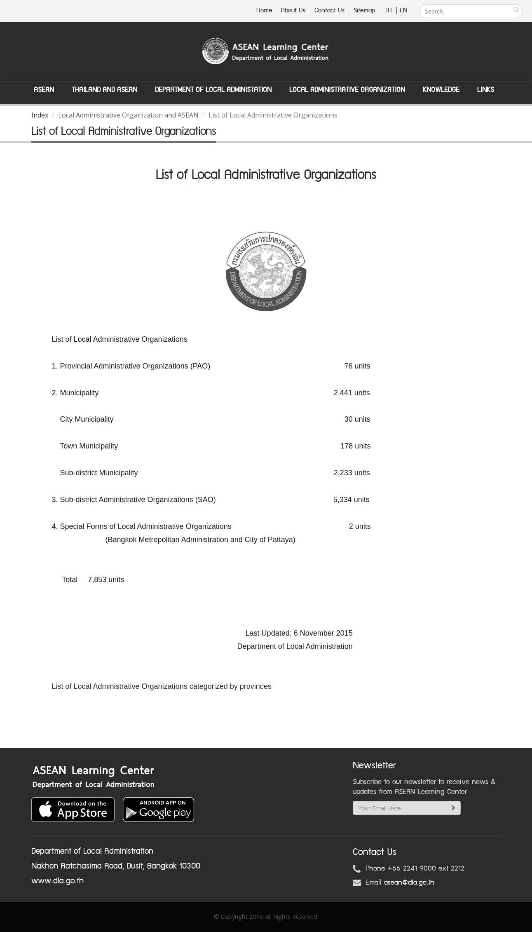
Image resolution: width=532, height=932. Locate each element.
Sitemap (364, 10)
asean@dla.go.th (409, 882)
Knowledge (441, 90)
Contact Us (329, 10)
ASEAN (44, 90)
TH (389, 10)
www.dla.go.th (57, 881)
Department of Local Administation (213, 90)
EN (403, 10)
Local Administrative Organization (347, 90)
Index (39, 115)
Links (485, 90)
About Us (293, 10)
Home (264, 10)
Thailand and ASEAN (104, 90)
